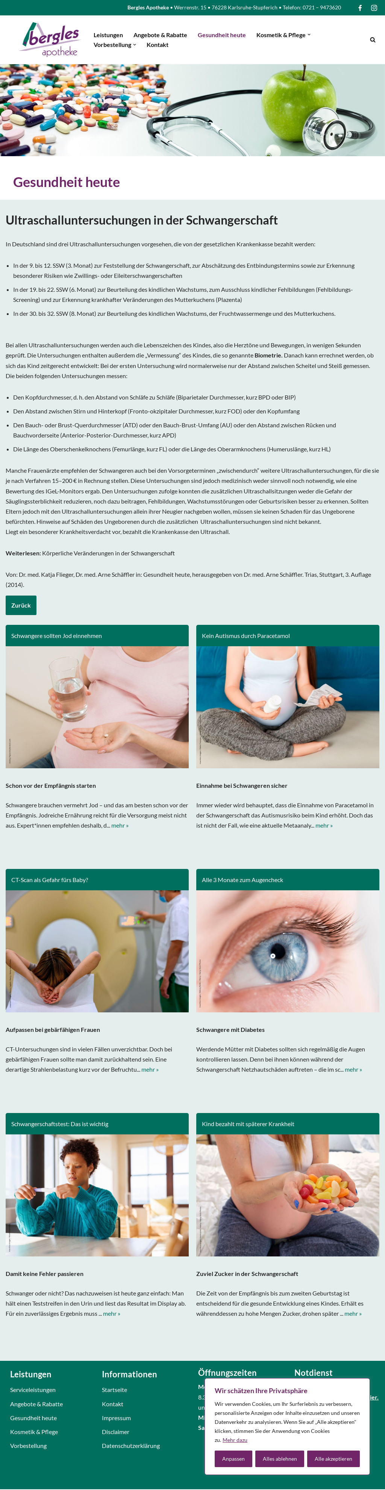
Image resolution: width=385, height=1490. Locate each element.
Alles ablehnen (280, 1458)
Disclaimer (115, 1438)
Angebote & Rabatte (160, 34)
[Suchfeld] (373, 39)
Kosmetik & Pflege (34, 1438)
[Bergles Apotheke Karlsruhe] (50, 39)
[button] (309, 34)
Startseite (114, 1396)
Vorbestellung (28, 1451)
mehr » (120, 826)
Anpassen (233, 1458)
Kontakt (157, 44)
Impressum (116, 1424)
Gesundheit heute (222, 34)
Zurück (21, 605)
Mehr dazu (235, 1440)
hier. (373, 1403)
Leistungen (108, 34)
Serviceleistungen (33, 1396)
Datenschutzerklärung (131, 1451)
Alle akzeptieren (333, 1458)
